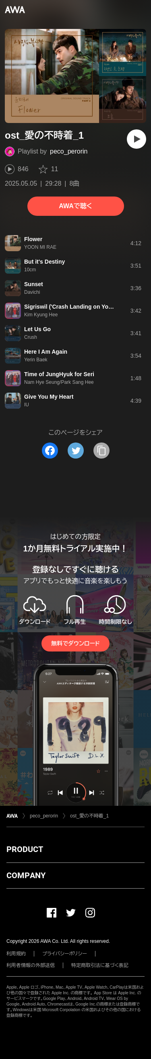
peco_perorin (68, 151)
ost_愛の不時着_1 (89, 816)
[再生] (136, 139)
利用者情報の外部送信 (30, 965)
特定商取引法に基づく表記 (99, 965)
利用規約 (16, 954)
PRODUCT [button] (24, 849)
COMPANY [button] (26, 875)
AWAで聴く (75, 206)
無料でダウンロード (75, 643)
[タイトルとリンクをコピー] (101, 450)
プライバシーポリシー (64, 954)
